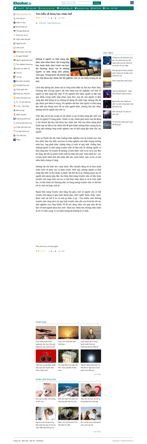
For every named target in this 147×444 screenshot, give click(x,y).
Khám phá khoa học (46, 8)
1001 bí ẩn (96, 8)
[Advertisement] (68, 41)
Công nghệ (31, 8)
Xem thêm (97, 374)
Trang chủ (19, 8)
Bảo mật (25, 440)
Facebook (39, 440)
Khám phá (42, 23)
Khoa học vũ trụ (82, 8)
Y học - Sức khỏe (110, 8)
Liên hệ (32, 440)
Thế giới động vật (64, 8)
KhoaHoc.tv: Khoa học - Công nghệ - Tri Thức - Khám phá (24, 3)
